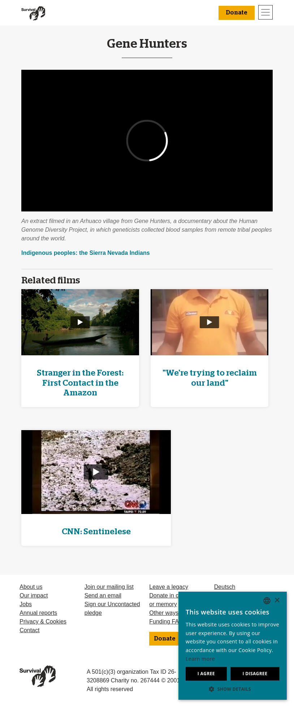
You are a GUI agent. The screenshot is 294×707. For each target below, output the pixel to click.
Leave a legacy (168, 587)
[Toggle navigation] (265, 12)
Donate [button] (236, 13)
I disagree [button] (254, 673)
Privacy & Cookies (43, 621)
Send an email (103, 595)
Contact (29, 630)
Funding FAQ (166, 621)
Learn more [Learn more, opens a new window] (200, 658)
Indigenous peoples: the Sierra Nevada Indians (85, 253)
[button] (233, 689)
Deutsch (224, 587)
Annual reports (38, 613)
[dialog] (232, 646)
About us (31, 587)
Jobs (26, 604)
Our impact (34, 595)
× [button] (277, 600)
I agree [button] (206, 673)
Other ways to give (173, 613)
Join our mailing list (109, 587)
